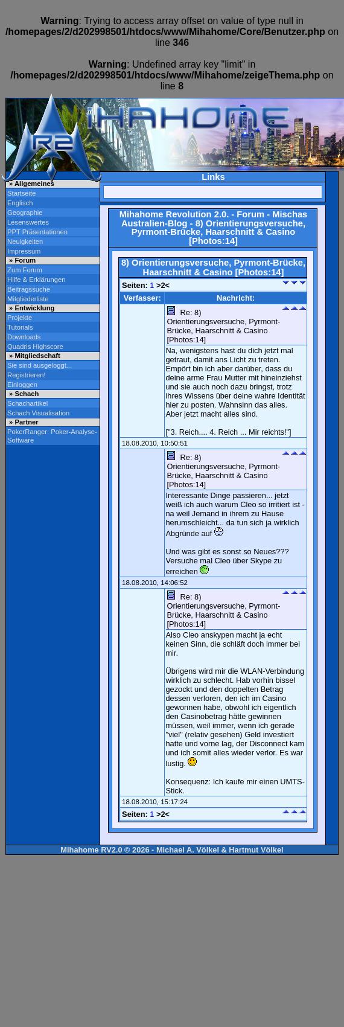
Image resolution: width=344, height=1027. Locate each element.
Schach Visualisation (38, 413)
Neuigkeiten (25, 241)
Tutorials (20, 327)
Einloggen (22, 384)
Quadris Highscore (35, 346)
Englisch (20, 202)
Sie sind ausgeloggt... (39, 365)
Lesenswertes (28, 222)
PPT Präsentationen (37, 231)
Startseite (21, 193)
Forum (250, 214)
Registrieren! (26, 375)
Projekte (19, 317)
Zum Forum (24, 270)
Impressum (23, 251)
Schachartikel (27, 403)
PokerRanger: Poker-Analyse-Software (52, 436)
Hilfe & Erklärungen (36, 279)
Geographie (24, 212)
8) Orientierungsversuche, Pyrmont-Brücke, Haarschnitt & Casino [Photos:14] (218, 232)
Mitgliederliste (27, 298)
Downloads (23, 337)
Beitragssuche (28, 289)
